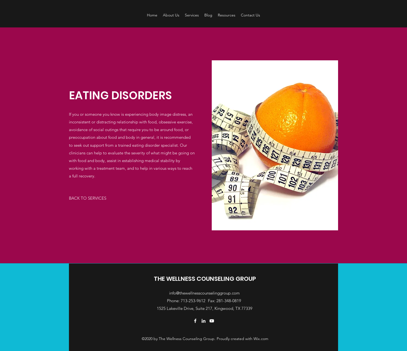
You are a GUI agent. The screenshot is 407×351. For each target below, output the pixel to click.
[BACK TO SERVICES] (87, 198)
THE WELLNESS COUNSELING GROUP (205, 278)
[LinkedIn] (203, 321)
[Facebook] (195, 321)
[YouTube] (211, 321)
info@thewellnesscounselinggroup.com (204, 293)
